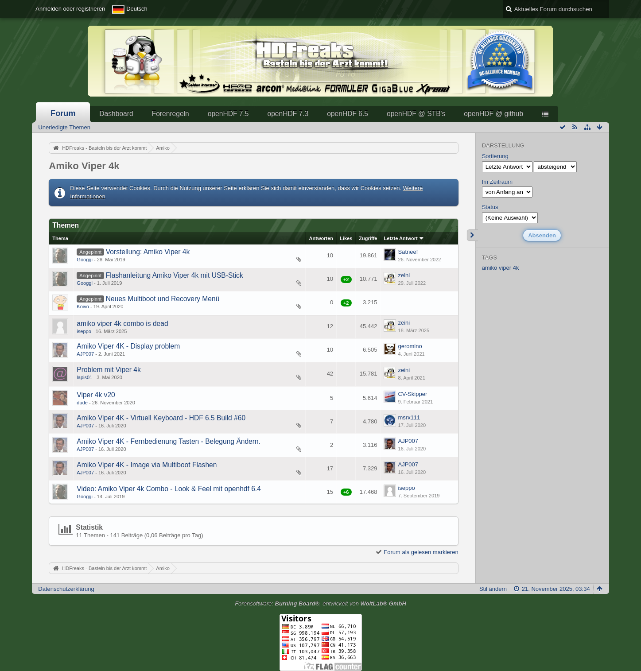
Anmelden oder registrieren (70, 8)
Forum (63, 113)
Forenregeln (170, 113)
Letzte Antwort (400, 238)
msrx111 (409, 417)
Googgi (85, 259)
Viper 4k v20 (96, 395)
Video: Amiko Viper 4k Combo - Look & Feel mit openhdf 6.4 (169, 489)
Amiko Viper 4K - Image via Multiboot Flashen (147, 465)
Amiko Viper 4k (84, 165)
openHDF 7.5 (228, 113)
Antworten (321, 238)
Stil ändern (493, 589)
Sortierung (495, 156)
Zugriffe (368, 238)
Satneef (408, 251)
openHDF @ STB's (416, 113)
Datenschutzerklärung (66, 589)
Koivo (83, 306)
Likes (346, 238)
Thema (60, 238)
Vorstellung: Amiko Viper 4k (148, 252)
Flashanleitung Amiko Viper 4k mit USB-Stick (174, 275)
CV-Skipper (412, 394)
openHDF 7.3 (287, 113)
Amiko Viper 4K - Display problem (128, 346)
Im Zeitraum (497, 181)
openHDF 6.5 (347, 113)
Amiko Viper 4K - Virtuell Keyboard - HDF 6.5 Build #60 (161, 418)
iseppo (84, 331)
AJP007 (85, 354)
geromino (410, 346)
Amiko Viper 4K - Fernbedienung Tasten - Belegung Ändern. (168, 441)
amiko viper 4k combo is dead (122, 323)
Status (490, 207)
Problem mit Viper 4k (108, 369)
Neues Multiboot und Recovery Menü (163, 299)
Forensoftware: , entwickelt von (320, 603)
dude (82, 402)
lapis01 (84, 377)
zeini (404, 275)
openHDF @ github (493, 113)
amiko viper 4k (500, 267)
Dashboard (116, 113)
